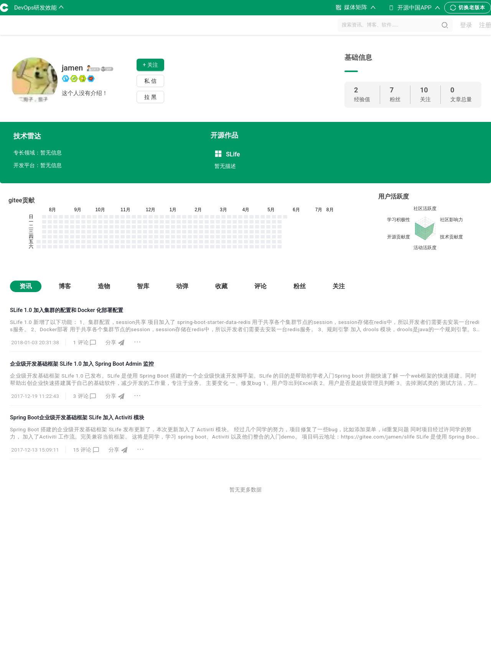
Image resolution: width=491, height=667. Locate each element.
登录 (466, 25)
